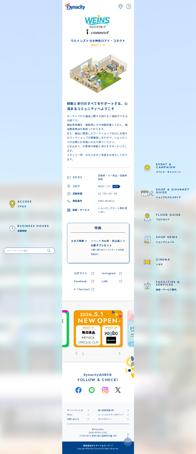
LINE (105, 281)
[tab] (82, 353)
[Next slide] (119, 353)
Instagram (109, 273)
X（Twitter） (82, 289)
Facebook (80, 281)
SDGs (69, 414)
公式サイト (80, 273)
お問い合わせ (73, 419)
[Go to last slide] (76, 353)
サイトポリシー (105, 419)
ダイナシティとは (75, 410)
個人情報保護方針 (106, 410)
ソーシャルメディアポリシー (111, 414)
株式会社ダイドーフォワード (96, 445)
